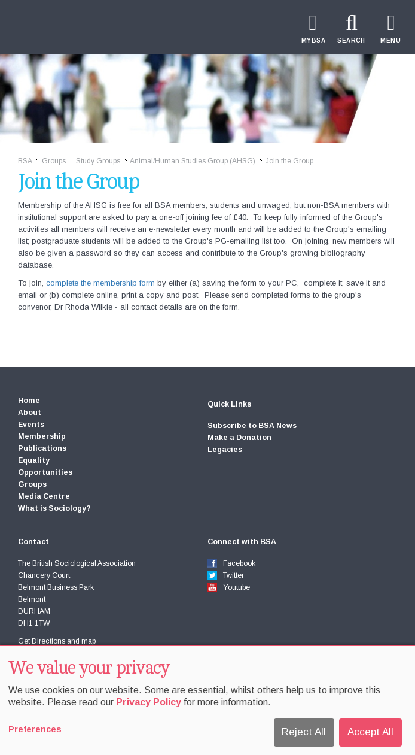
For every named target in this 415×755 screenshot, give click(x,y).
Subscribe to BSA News (252, 426)
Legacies (225, 449)
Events (31, 424)
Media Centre (44, 496)
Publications (42, 448)
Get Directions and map (57, 641)
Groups (54, 161)
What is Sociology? (54, 508)
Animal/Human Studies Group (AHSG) (192, 161)
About (29, 412)
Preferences (35, 729)
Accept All (370, 732)
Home (29, 400)
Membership (42, 436)
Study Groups (98, 161)
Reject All (304, 732)
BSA (25, 161)
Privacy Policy (148, 702)
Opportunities (45, 472)
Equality (34, 460)
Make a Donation (239, 437)
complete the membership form (100, 282)
